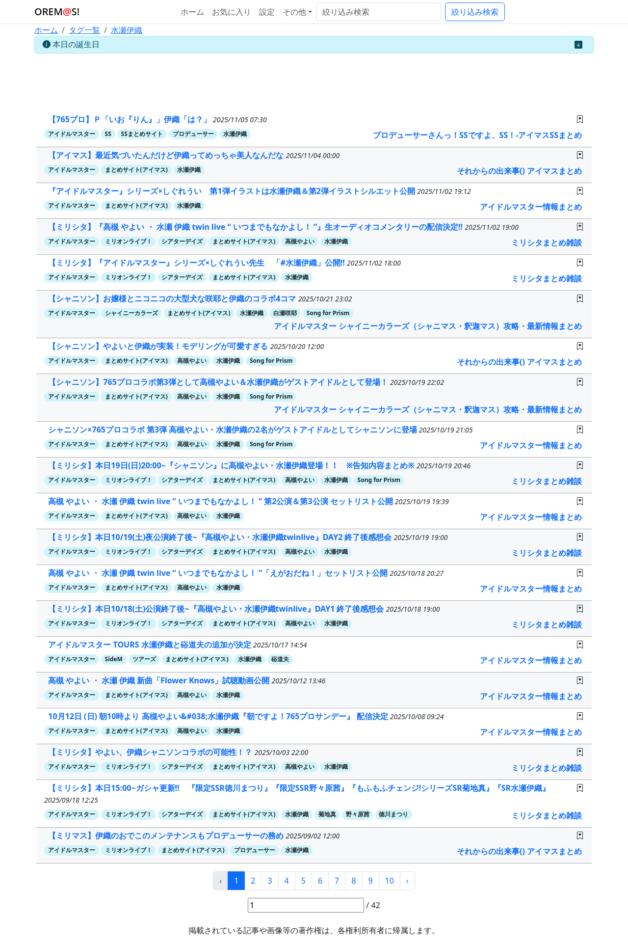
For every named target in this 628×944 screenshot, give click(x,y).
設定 (267, 11)
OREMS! (56, 11)
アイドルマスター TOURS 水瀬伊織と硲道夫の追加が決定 (150, 644)
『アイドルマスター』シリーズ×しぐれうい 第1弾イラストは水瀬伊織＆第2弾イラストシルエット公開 (232, 191)
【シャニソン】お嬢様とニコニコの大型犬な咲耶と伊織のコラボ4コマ (173, 298)
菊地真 (327, 814)
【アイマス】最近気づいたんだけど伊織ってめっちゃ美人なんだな (167, 155)
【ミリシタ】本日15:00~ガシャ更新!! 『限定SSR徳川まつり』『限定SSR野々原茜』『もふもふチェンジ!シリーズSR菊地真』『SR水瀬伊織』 (299, 787)
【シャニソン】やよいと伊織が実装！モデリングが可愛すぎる (159, 346)
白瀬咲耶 (285, 313)
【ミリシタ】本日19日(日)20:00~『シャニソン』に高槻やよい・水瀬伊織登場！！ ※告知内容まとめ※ (232, 465)
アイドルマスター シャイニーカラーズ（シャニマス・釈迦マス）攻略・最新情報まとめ (428, 326)
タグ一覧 (84, 30)
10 (389, 880)
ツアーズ (144, 659)
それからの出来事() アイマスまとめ (519, 170)
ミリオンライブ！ (128, 241)
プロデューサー (193, 134)
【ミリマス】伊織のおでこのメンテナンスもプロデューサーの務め (167, 835)
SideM (114, 659)
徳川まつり (393, 814)
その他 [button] (294, 11)
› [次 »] (407, 880)
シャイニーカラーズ (131, 313)
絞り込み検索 (474, 11)
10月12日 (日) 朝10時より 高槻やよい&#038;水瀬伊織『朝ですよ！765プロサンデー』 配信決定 (219, 716)
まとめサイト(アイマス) (136, 169)
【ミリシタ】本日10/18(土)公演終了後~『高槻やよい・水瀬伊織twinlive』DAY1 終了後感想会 (217, 608)
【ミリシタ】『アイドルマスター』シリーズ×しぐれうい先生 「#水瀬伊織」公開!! (197, 262)
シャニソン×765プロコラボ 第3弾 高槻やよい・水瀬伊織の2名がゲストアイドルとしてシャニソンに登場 (233, 429)
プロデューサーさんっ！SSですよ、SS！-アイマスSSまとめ (477, 135)
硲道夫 (280, 659)
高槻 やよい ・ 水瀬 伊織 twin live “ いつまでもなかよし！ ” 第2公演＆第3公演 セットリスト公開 (221, 501)
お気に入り (231, 11)
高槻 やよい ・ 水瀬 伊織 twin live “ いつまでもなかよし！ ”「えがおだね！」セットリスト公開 (219, 572)
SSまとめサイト (142, 134)
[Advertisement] (314, 79)
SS (108, 134)
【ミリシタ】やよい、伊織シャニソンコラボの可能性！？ (151, 752)
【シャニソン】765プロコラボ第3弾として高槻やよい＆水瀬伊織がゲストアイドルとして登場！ (219, 382)
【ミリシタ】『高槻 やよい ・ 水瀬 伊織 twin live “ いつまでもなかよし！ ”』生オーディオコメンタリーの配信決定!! (256, 226)
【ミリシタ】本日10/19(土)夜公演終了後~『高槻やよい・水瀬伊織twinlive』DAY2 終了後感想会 (220, 537)
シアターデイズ (182, 241)
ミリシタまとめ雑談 (546, 242)
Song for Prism (328, 313)
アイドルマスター (71, 134)
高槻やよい (299, 241)
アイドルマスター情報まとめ (531, 206)
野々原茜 (357, 814)
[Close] (578, 44)
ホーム (192, 11)
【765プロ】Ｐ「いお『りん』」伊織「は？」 (130, 119)
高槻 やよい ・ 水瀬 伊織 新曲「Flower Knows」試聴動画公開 (159, 680)
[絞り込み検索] (378, 11)
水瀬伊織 (126, 30)
